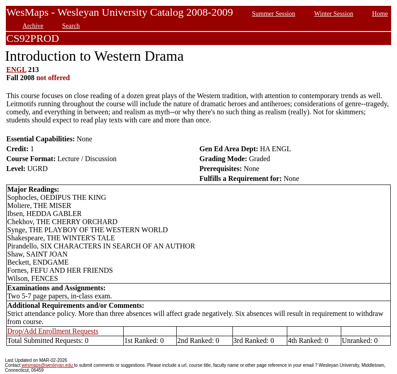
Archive (32, 25)
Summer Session (273, 13)
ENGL (16, 69)
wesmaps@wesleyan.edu (48, 365)
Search (71, 25)
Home (380, 13)
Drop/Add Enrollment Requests (52, 331)
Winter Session (333, 13)
